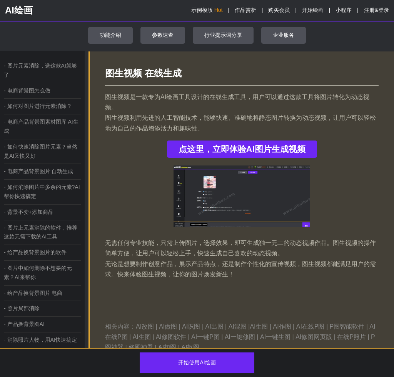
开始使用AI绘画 (196, 362)
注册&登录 (376, 10)
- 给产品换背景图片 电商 (33, 293)
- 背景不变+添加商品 (28, 212)
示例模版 (207, 10)
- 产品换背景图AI (24, 324)
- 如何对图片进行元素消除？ (38, 106)
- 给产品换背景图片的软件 (35, 252)
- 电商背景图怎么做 (27, 91)
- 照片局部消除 (22, 308)
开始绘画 (313, 10)
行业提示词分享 (223, 35)
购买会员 (279, 10)
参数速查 (163, 35)
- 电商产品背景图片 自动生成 (38, 171)
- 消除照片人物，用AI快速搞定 (40, 340)
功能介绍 (110, 35)
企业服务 (283, 35)
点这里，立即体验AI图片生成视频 (242, 149)
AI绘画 (19, 10)
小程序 (344, 10)
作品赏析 (245, 10)
